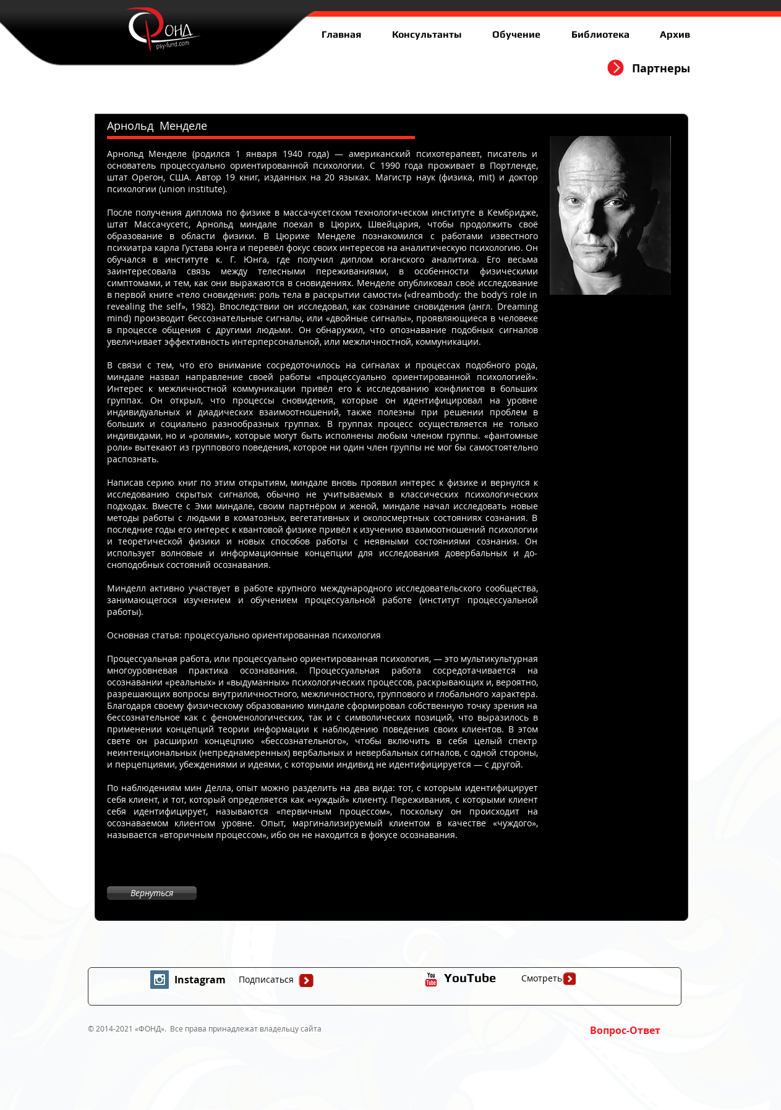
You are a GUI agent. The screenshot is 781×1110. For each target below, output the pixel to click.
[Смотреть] (541, 978)
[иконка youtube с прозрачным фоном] (431, 979)
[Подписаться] (267, 979)
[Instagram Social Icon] (159, 979)
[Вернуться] (152, 893)
